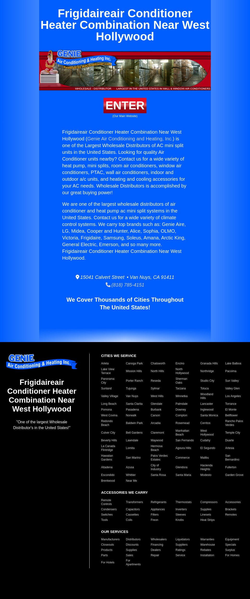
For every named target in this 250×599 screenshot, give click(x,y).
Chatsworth (158, 363)
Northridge (207, 371)
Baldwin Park (134, 423)
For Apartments (133, 562)
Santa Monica (209, 415)
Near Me (131, 480)
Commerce (183, 457)
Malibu (204, 457)
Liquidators (183, 539)
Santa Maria (183, 475)
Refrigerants (158, 502)
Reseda (156, 380)
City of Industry (156, 467)
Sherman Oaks (181, 380)
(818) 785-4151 (125, 284)
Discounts (132, 544)
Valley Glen (232, 388)
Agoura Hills (183, 448)
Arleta (105, 363)
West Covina (109, 415)
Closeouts (107, 544)
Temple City (232, 432)
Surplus (230, 550)
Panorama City (107, 380)
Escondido (108, 475)
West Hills (157, 396)
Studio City (207, 380)
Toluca (204, 388)
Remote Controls (106, 502)
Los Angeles (233, 396)
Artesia (229, 448)
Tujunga (131, 388)
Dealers (156, 550)
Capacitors (133, 509)
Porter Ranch (134, 380)
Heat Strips (207, 520)
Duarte (229, 440)
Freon (154, 520)
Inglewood (206, 409)
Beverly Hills (109, 440)
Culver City (108, 432)
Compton (181, 415)
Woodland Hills (206, 396)
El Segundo (207, 448)
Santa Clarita (134, 404)
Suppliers (182, 544)
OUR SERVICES (114, 532)
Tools (104, 520)
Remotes (231, 514)
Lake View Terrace (107, 371)
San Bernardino (232, 457)
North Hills (157, 371)
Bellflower (231, 415)
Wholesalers (159, 539)
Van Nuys (132, 396)
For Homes (232, 555)
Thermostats (184, 502)
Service (180, 555)
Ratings (180, 550)
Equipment (232, 539)
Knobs (180, 520)
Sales (129, 555)
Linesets (205, 514)
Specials (230, 544)
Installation (207, 555)
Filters (155, 514)
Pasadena (132, 409)
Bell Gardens (134, 432)
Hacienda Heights (206, 467)
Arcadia (156, 423)
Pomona (106, 409)
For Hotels (107, 562)
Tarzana (181, 388)
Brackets (231, 509)
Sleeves (181, 514)
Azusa (130, 467)
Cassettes (132, 514)
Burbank (156, 409)
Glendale (156, 404)
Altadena (106, 467)
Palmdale (182, 404)
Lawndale (132, 440)
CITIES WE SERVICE (118, 356)
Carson (155, 415)
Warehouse (207, 544)
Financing (157, 544)
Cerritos (205, 423)
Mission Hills (134, 371)
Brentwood (108, 480)
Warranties (207, 539)
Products (106, 550)
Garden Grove (234, 475)
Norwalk (131, 415)
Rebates (205, 550)
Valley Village (109, 396)
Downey (181, 409)
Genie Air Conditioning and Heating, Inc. (130, 138)
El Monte (231, 409)
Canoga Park (134, 363)
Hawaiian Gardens (107, 457)
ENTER (125, 105)
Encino (180, 363)
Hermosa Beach (157, 448)
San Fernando (185, 440)
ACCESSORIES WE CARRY (124, 492)
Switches (107, 514)
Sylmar (155, 388)
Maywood (157, 440)
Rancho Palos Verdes (234, 423)
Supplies (205, 509)
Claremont (157, 432)
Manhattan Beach (182, 432)
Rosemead (182, 423)
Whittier (131, 475)
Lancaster (206, 404)
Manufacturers (110, 539)
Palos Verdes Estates (159, 457)
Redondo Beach (107, 423)
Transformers (134, 502)
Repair (155, 555)
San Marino (133, 457)
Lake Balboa (233, 363)
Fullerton (231, 467)
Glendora (181, 467)
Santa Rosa (158, 475)
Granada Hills (209, 363)
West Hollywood (206, 432)
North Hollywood (182, 371)
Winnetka (182, 396)
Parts (104, 555)
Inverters (181, 509)
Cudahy (205, 440)
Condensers (109, 509)
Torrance (231, 404)
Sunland (106, 388)
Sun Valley (232, 380)
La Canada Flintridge (108, 448)
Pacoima (231, 371)
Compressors (208, 502)
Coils (129, 520)
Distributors (133, 539)
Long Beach (108, 404)
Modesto (205, 475)
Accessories (233, 502)
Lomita (130, 448)
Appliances (158, 509)
